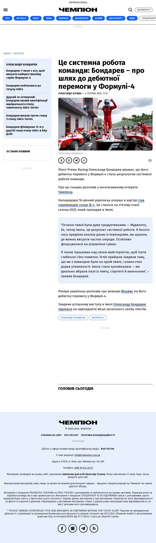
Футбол (21, 18)
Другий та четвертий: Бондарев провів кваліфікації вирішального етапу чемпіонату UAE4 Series (26, 102)
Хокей (98, 18)
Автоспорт (116, 18)
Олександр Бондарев (73, 317)
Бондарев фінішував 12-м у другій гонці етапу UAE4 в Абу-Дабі (27, 130)
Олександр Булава (70, 93)
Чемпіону (65, 192)
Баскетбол (81, 18)
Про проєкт (71, 435)
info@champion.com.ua (87, 455)
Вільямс (127, 291)
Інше (132, 18)
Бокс (36, 18)
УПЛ (7, 18)
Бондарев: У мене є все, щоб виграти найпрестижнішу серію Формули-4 (25, 74)
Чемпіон (7, 54)
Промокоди (78, 441)
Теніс (49, 18)
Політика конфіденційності (98, 435)
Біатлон (63, 18)
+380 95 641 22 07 (83, 467)
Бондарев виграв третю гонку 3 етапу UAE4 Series (26, 117)
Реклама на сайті (51, 435)
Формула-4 (98, 317)
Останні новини (18, 151)
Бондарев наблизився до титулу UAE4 (23, 87)
